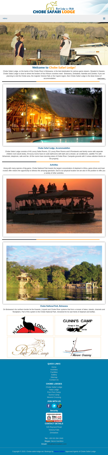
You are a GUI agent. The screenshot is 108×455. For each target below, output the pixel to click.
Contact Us (54, 380)
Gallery (54, 375)
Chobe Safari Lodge (54, 387)
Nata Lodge (54, 390)
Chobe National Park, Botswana (54, 306)
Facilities (54, 372)
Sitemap (54, 377)
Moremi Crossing (54, 397)
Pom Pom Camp (54, 392)
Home (54, 367)
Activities (54, 165)
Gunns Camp (54, 395)
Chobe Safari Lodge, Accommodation (54, 148)
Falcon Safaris (59, 451)
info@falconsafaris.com (57, 444)
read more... (101, 78)
